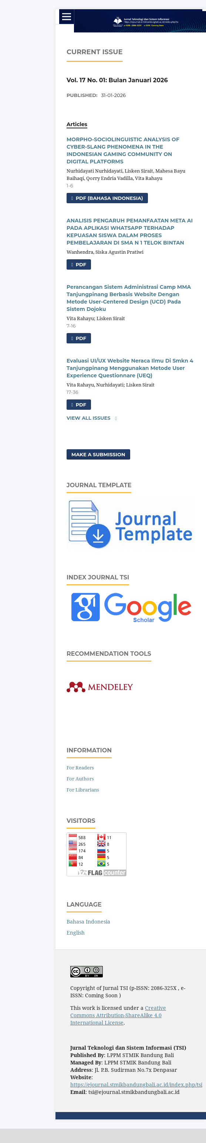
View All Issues (89, 418)
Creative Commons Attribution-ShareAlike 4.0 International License (118, 1015)
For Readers (80, 767)
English (76, 932)
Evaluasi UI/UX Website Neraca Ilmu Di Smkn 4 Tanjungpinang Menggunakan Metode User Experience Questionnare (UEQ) (130, 368)
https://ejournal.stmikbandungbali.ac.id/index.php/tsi (136, 1084)
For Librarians (83, 789)
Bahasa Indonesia (88, 921)
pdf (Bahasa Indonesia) (108, 198)
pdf (80, 264)
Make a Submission (98, 454)
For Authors (80, 778)
